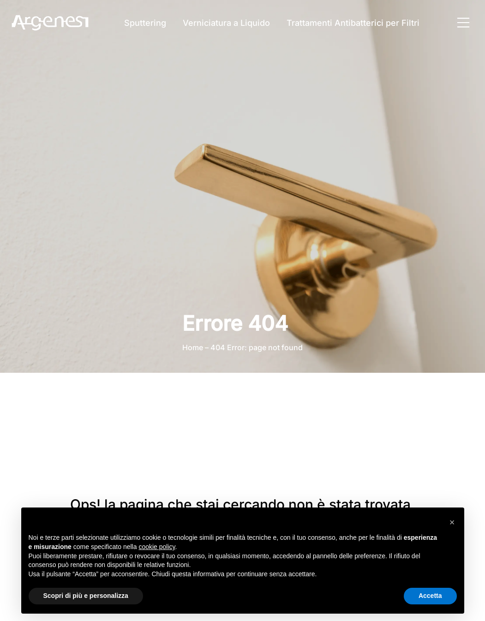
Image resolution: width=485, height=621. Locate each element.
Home (192, 347)
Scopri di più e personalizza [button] (85, 595)
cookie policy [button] (156, 546)
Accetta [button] (430, 595)
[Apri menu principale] (463, 22)
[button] (452, 522)
